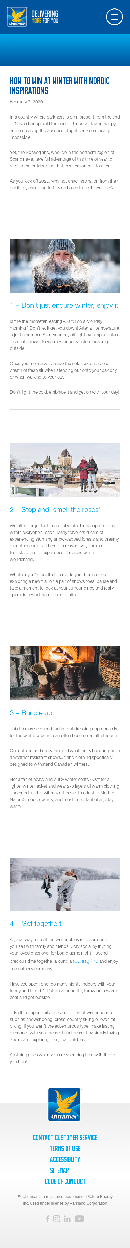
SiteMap (59, 1170)
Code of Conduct (65, 1181)
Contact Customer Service (65, 1137)
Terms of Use (65, 1148)
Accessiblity (65, 1159)
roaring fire (85, 960)
